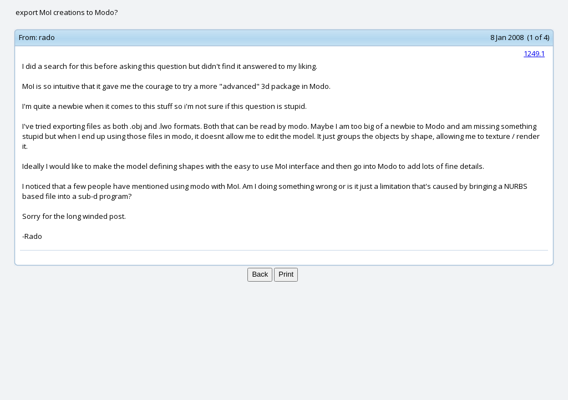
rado (47, 37)
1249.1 (534, 53)
